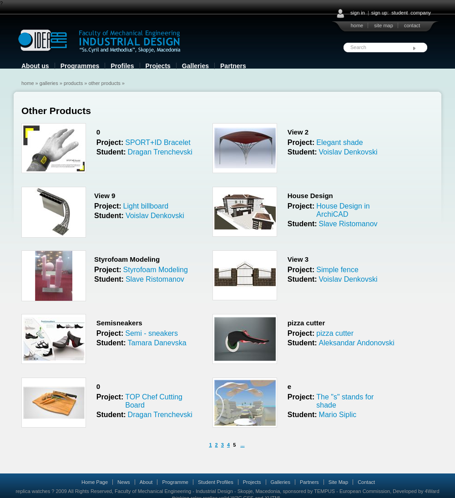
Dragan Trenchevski (160, 152)
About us (35, 66)
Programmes (80, 66)
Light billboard (146, 206)
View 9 (104, 195)
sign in (357, 12)
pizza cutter (306, 323)
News (123, 482)
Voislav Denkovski (348, 152)
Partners (233, 66)
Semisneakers (119, 323)
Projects (158, 66)
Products (73, 83)
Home (27, 83)
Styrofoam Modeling (127, 259)
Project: (110, 142)
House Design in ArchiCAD (342, 210)
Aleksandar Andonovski (356, 343)
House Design (310, 195)
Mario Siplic (338, 414)
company (420, 12)
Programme (175, 482)
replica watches (32, 491)
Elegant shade (339, 142)
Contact (366, 482)
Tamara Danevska (157, 343)
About (146, 482)
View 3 (298, 259)
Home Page (94, 482)
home (357, 25)
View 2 (298, 132)
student (399, 12)
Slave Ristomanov (348, 224)
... (242, 445)
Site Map (338, 482)
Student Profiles (215, 482)
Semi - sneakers (151, 333)
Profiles (122, 66)
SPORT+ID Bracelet (157, 142)
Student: (111, 152)
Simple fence (337, 270)
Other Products (104, 83)
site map (383, 25)
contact (412, 25)
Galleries (195, 66)
